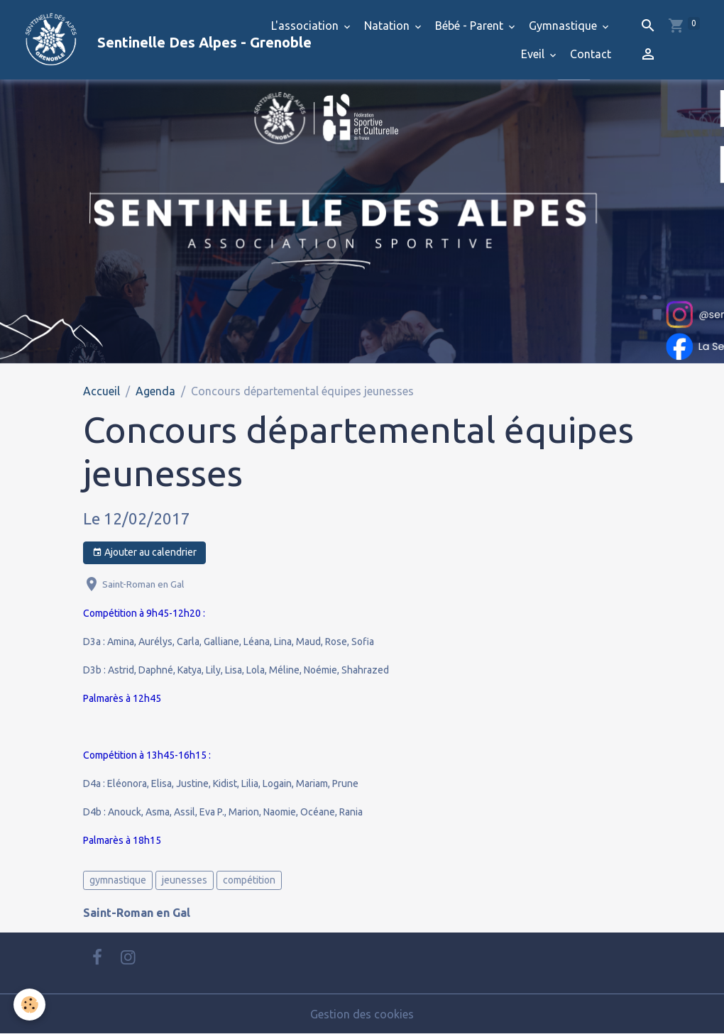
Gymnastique (564, 25)
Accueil (101, 391)
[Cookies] (30, 1005)
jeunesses (184, 880)
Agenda (155, 391)
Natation (388, 25)
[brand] (130, 39)
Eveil (534, 54)
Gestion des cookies (362, 1014)
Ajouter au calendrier (144, 552)
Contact (590, 54)
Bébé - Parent (470, 25)
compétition (249, 880)
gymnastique (117, 880)
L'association (306, 25)
